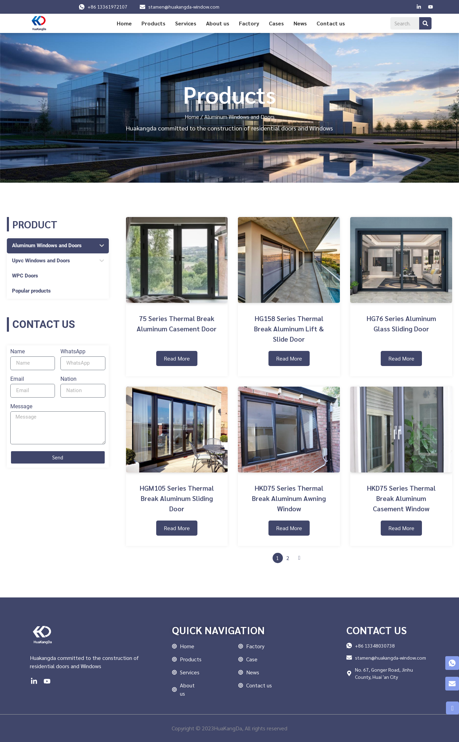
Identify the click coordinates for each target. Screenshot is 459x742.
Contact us (331, 23)
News (300, 23)
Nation (68, 379)
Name (17, 352)
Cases (276, 23)
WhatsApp (72, 352)
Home (124, 23)
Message (21, 407)
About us (217, 23)
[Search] (425, 23)
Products (153, 23)
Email (17, 379)
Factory (249, 23)
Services (185, 23)
